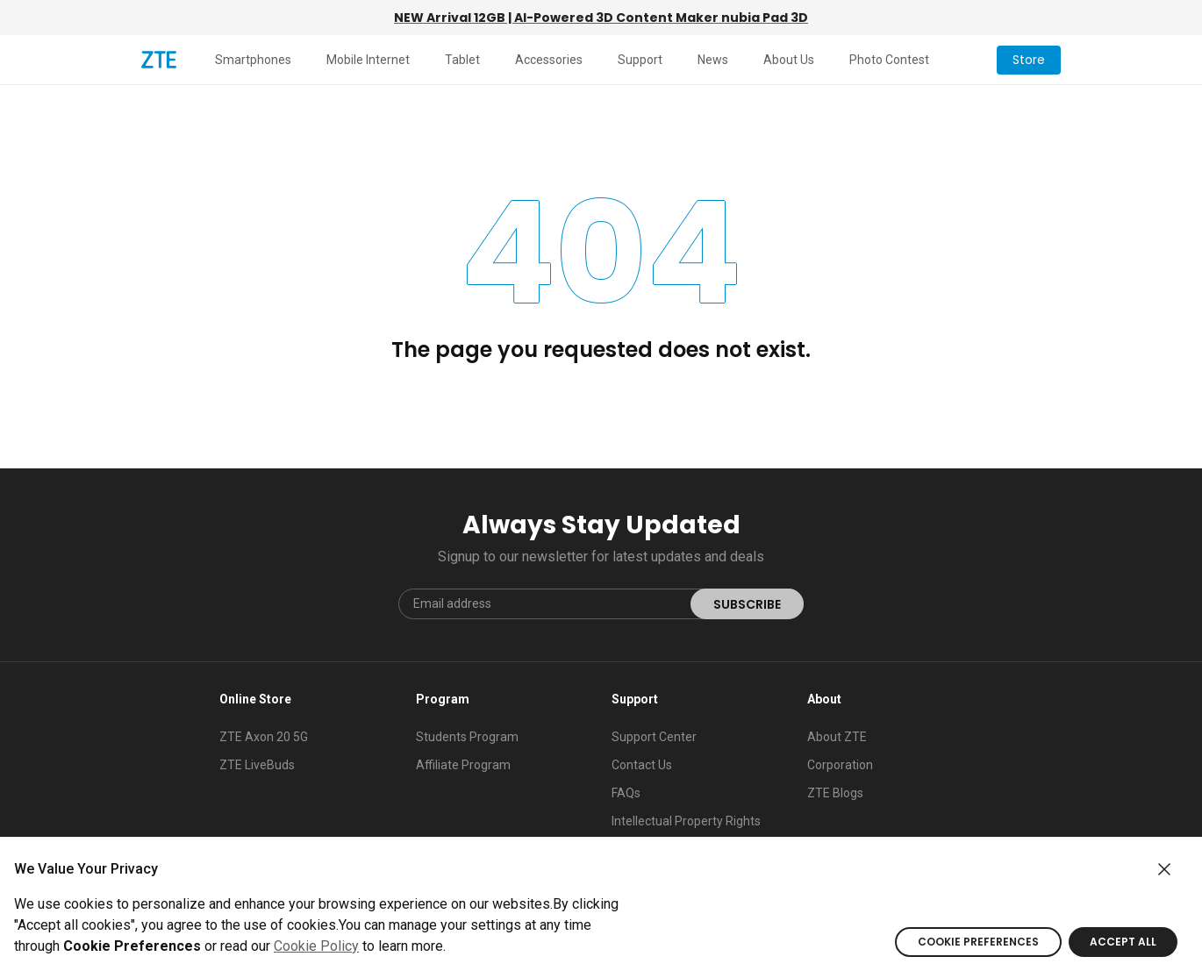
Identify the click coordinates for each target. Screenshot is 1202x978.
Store (1028, 59)
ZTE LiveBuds (257, 765)
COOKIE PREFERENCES (978, 941)
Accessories (549, 60)
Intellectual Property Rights (686, 821)
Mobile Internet (368, 60)
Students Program (467, 737)
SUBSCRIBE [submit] (747, 604)
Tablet (462, 60)
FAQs (626, 793)
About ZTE (837, 737)
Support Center (654, 737)
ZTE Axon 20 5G (263, 737)
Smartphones (253, 60)
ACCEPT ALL (1123, 941)
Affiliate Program (463, 765)
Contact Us (642, 765)
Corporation (840, 765)
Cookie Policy (316, 946)
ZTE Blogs (835, 793)
